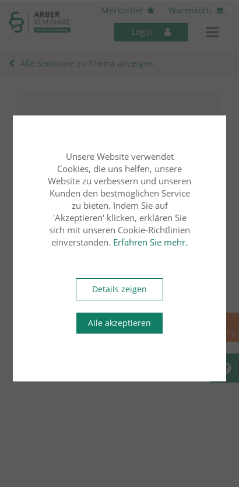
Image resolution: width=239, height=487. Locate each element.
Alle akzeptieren (119, 322)
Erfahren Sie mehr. (150, 242)
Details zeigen (119, 289)
